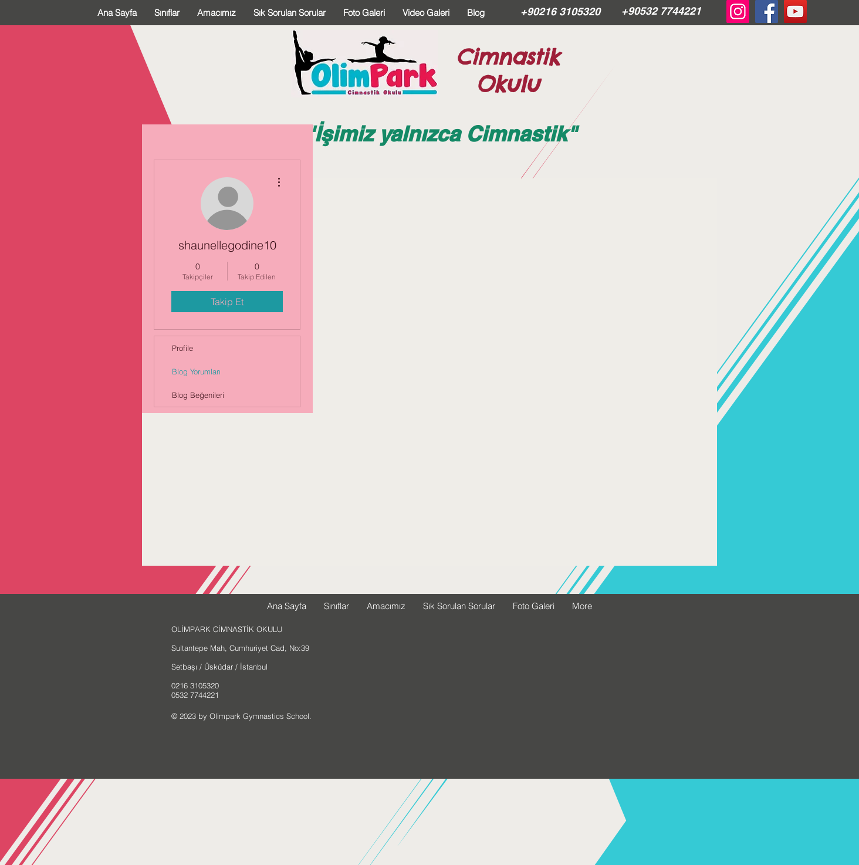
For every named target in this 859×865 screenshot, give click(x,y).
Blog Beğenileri (198, 395)
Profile (182, 348)
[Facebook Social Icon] (766, 11)
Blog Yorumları (196, 371)
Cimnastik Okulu (507, 70)
